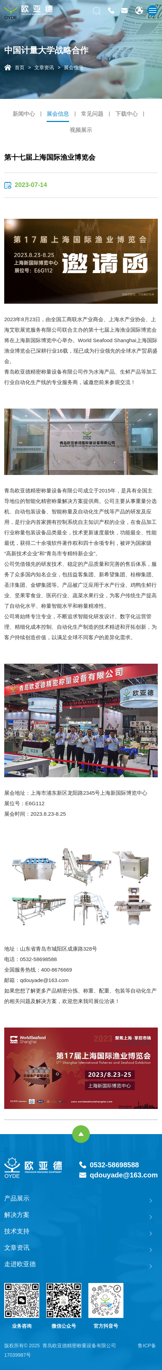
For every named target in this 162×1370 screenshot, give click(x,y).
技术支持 (16, 1231)
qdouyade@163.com (124, 1175)
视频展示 (81, 130)
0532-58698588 (114, 1165)
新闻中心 (24, 114)
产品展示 (16, 1198)
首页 (20, 67)
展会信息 (73, 67)
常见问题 (92, 114)
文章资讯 (44, 67)
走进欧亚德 (20, 1264)
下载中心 (126, 114)
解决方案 (16, 1214)
